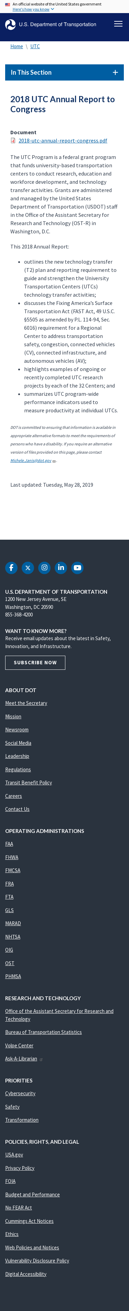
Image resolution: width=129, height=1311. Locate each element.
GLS (9, 910)
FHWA (11, 857)
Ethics (12, 1234)
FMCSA (12, 870)
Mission (13, 716)
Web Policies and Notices (32, 1247)
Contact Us (17, 809)
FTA (9, 897)
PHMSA (13, 976)
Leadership (17, 756)
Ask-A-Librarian (24, 1058)
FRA (9, 883)
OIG (9, 950)
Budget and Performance (32, 1194)
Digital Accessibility (25, 1274)
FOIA (10, 1181)
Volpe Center (19, 1045)
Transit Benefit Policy (28, 782)
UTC (35, 46)
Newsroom (17, 729)
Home (16, 46)
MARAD (13, 923)
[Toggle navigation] (118, 23)
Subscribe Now (35, 662)
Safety (12, 1106)
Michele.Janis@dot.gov (33, 460)
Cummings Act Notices (29, 1221)
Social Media (18, 743)
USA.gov (14, 1154)
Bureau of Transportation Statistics (43, 1032)
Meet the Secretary (26, 703)
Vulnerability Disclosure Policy (37, 1260)
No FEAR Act (18, 1207)
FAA (9, 843)
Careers (13, 796)
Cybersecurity (20, 1093)
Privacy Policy (19, 1168)
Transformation (22, 1120)
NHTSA (12, 936)
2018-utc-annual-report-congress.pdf (63, 140)
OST (9, 963)
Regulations (18, 769)
